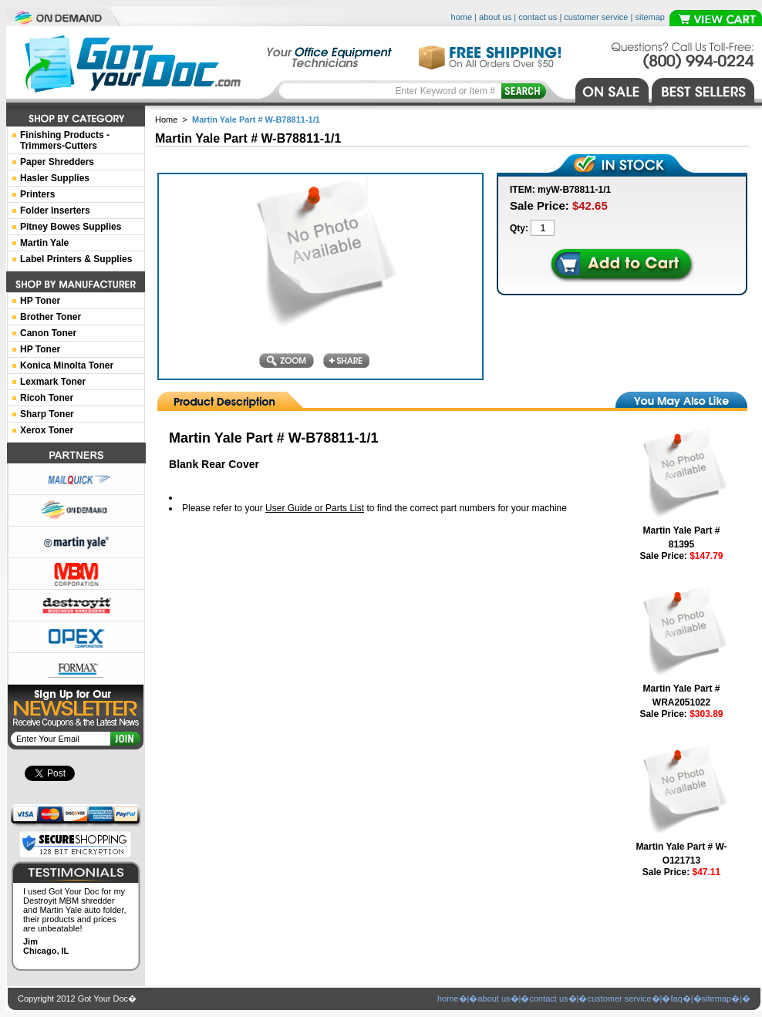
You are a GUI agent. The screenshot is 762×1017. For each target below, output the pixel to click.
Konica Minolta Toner (66, 365)
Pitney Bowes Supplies (70, 226)
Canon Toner (48, 333)
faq (676, 998)
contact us (537, 17)
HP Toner (40, 300)
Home (166, 119)
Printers (37, 194)
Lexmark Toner (53, 381)
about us (495, 17)
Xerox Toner (46, 430)
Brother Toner (50, 316)
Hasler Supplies (54, 178)
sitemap (650, 17)
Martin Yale (44, 242)
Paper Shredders (57, 162)
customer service (596, 17)
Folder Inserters (55, 210)
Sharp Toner (47, 414)
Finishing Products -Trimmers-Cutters (65, 140)
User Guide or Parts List (314, 508)
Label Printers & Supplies (76, 259)
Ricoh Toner (46, 397)
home (462, 17)
